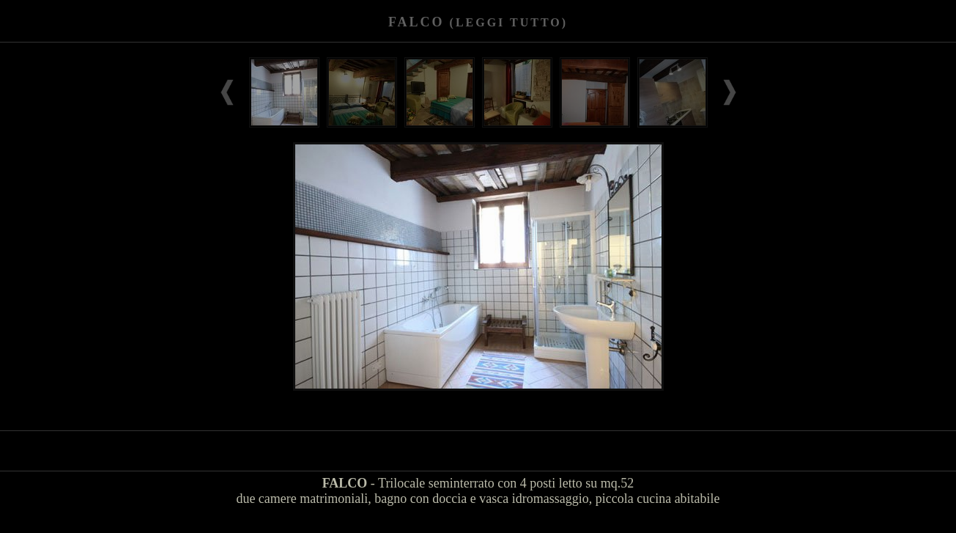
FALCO (478, 22)
